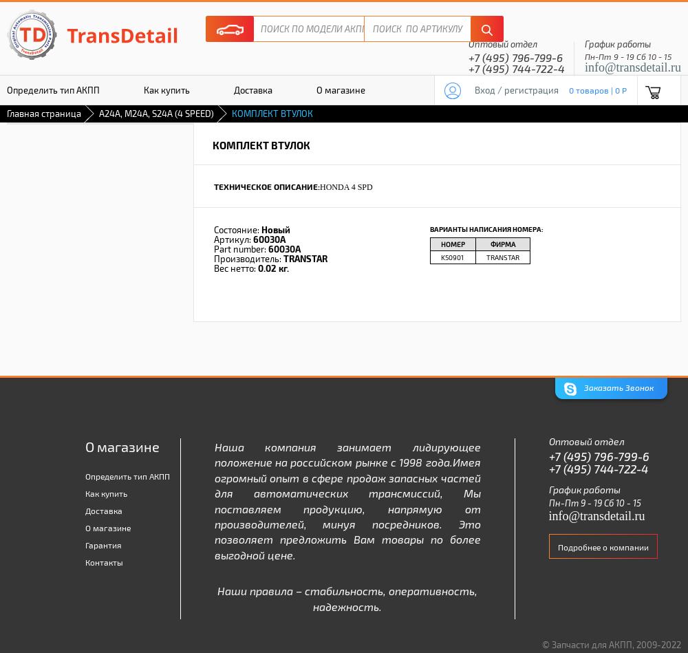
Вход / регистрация (517, 90)
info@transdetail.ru (633, 67)
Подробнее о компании (603, 547)
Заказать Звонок (609, 389)
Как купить (167, 90)
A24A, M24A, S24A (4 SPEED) (156, 113)
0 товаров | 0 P (598, 90)
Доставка (253, 90)
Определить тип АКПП (127, 476)
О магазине (340, 90)
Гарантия (103, 545)
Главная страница (44, 113)
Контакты (104, 562)
